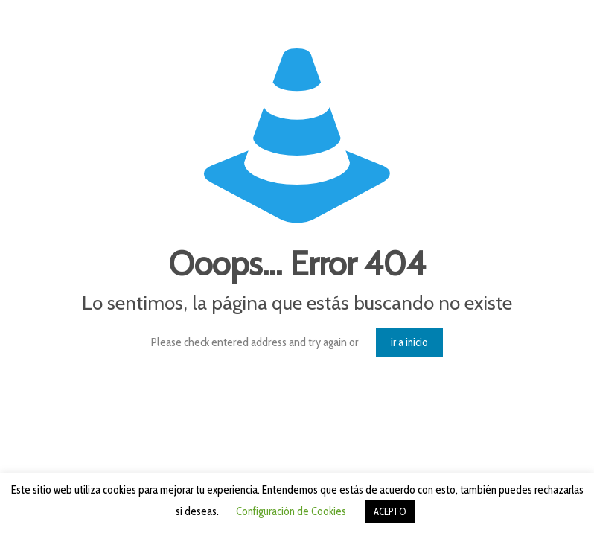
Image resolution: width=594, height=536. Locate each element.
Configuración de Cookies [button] (291, 511)
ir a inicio (409, 342)
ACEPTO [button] (390, 511)
